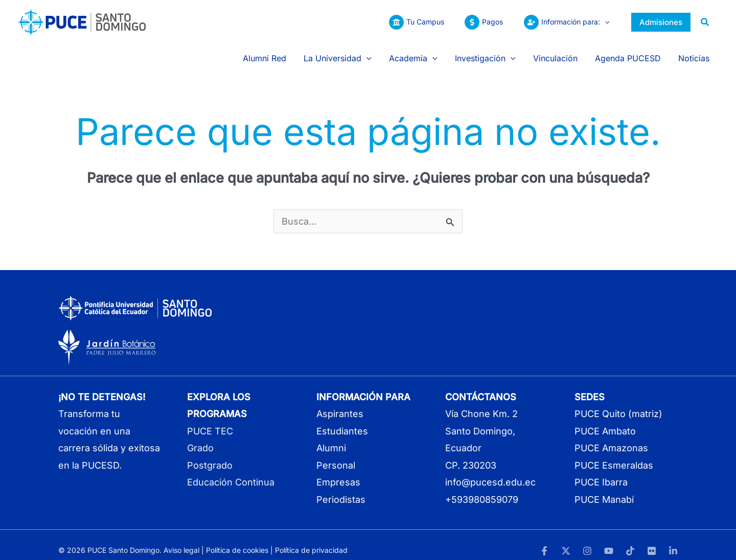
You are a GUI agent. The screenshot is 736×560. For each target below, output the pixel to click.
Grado (200, 437)
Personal (335, 454)
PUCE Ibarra (601, 472)
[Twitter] (565, 540)
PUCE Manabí (604, 488)
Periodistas (340, 488)
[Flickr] (651, 540)
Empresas (338, 472)
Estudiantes (342, 420)
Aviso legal (181, 539)
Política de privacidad (311, 539)
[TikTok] (630, 540)
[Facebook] (544, 540)
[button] (603, 22)
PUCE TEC (210, 420)
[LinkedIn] (673, 540)
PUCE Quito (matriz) (618, 403)
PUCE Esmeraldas (613, 454)
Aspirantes (339, 403)
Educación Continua (230, 472)
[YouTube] (608, 540)
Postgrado (210, 454)
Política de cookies (237, 539)
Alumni (331, 437)
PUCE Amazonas (611, 437)
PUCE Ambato (605, 420)
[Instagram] (587, 540)
